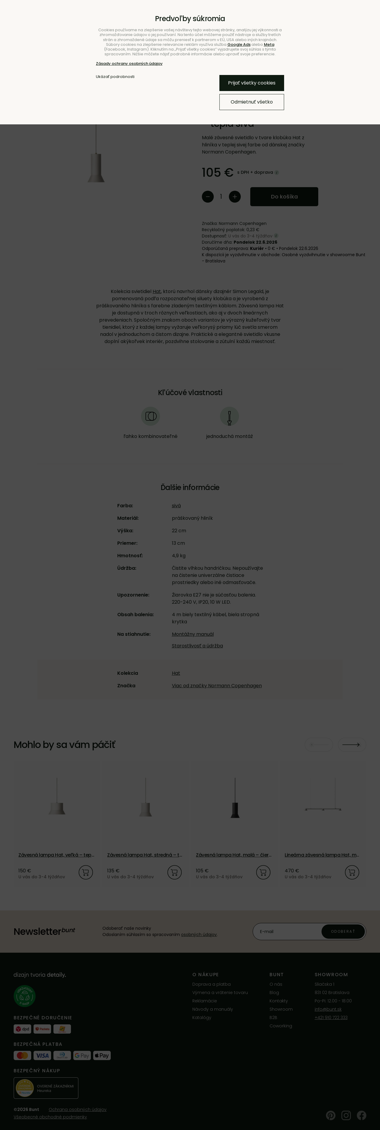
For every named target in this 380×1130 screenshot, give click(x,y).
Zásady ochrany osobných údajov (129, 63)
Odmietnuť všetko (252, 101)
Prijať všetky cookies (252, 82)
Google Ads (239, 44)
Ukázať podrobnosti (115, 76)
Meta (269, 44)
